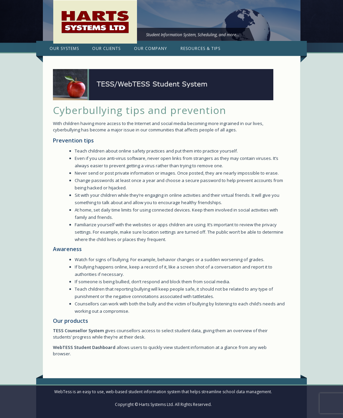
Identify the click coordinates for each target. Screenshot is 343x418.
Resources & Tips (200, 48)
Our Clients (106, 48)
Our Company (150, 48)
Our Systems (64, 48)
